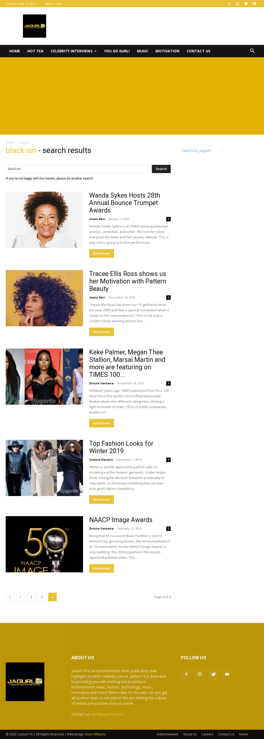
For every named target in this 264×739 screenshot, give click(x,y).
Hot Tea (35, 50)
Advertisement (167, 734)
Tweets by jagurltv (196, 150)
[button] (252, 51)
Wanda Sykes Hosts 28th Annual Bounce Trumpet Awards (124, 203)
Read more (101, 253)
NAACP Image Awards (121, 520)
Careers (207, 734)
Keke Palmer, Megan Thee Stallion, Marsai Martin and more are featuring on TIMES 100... (127, 363)
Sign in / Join (53, 3)
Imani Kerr (97, 219)
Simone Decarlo (101, 459)
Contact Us (198, 50)
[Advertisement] (132, 96)
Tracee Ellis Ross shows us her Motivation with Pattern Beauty (127, 281)
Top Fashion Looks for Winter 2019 (121, 447)
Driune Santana (101, 383)
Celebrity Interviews (74, 50)
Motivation (167, 50)
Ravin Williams (95, 734)
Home (14, 50)
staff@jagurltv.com (107, 714)
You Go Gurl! (117, 50)
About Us (190, 734)
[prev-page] (10, 597)
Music (142, 50)
